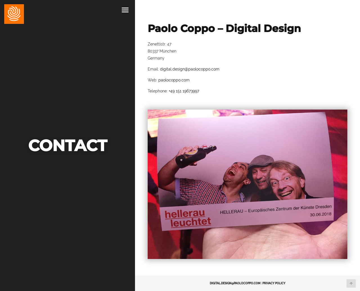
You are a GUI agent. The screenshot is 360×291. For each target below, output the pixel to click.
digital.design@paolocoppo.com (189, 69)
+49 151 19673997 (184, 91)
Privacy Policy (273, 283)
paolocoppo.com (174, 80)
